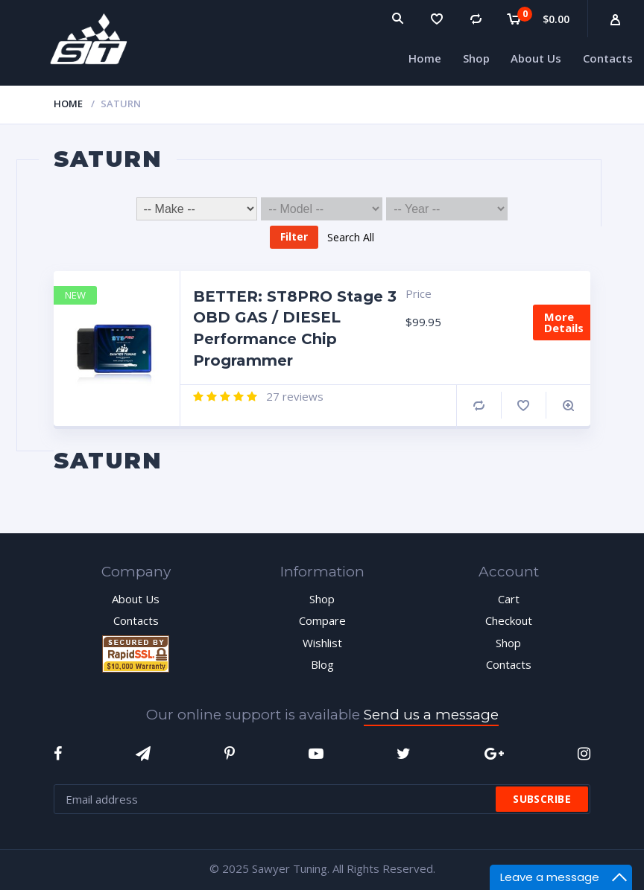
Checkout (508, 620)
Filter (294, 236)
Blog (322, 664)
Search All (350, 236)
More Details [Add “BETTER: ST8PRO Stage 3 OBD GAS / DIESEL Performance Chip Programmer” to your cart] (564, 322)
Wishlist (322, 642)
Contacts (136, 620)
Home (68, 103)
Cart (509, 598)
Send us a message (431, 714)
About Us (136, 598)
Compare (478, 405)
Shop (322, 598)
